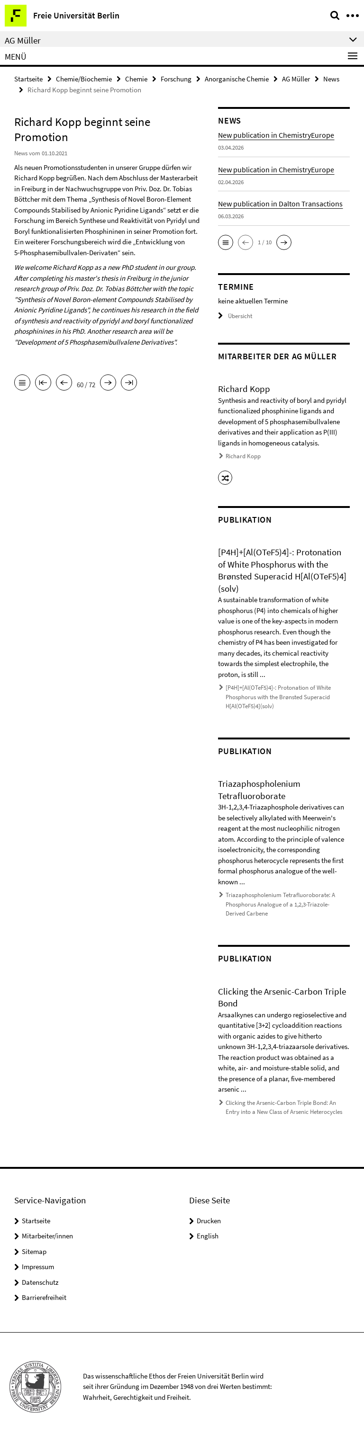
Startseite (28, 78)
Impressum (38, 1266)
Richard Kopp (243, 456)
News (331, 78)
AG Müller (296, 78)
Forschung (176, 78)
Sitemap (34, 1251)
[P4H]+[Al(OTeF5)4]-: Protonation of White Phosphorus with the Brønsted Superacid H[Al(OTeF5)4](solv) (278, 697)
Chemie (136, 78)
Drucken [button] (209, 1220)
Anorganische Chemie (237, 78)
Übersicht (235, 316)
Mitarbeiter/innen (47, 1235)
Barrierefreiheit (44, 1297)
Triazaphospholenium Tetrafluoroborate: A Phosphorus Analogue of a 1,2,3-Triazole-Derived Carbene (280, 904)
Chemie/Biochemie (84, 78)
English (207, 1235)
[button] (225, 242)
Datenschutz (40, 1282)
